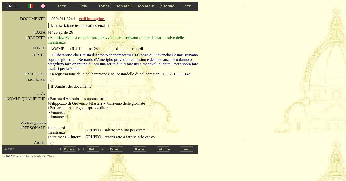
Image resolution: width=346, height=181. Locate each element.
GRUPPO (93, 130)
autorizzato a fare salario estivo (129, 137)
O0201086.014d (178, 74)
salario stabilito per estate (124, 130)
